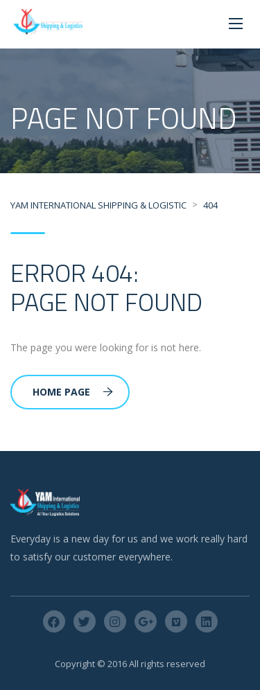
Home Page (73, 391)
